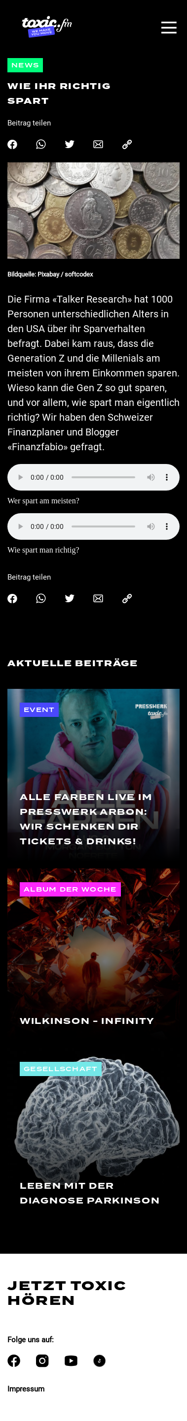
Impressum (25, 1389)
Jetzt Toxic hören (67, 1293)
